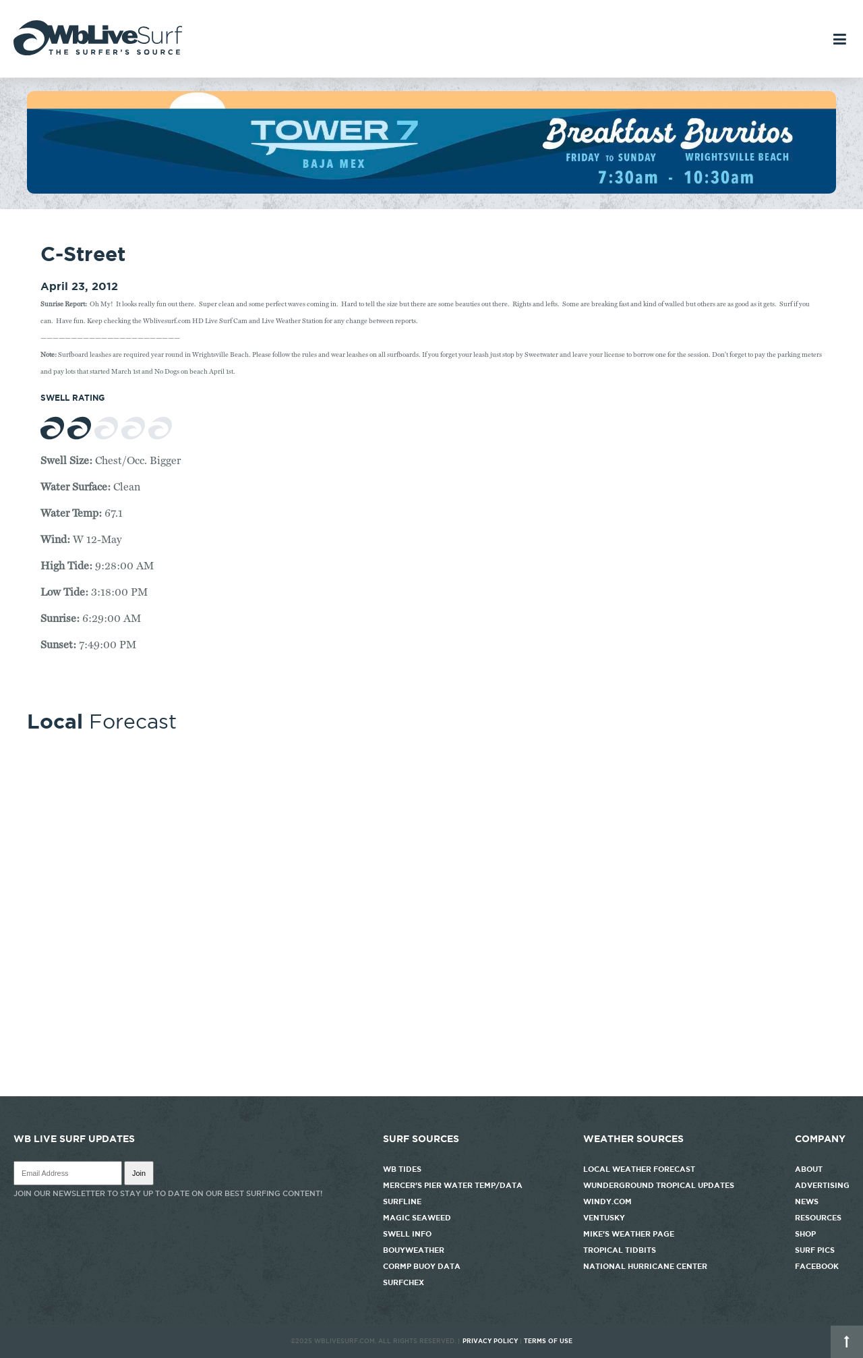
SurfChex (403, 1282)
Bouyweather (413, 1250)
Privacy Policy (490, 1341)
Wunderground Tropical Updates (658, 1185)
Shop (805, 1234)
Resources (818, 1218)
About (809, 1169)
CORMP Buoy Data (421, 1266)
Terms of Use (548, 1341)
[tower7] (431, 190)
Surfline (403, 1201)
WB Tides (402, 1169)
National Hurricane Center (645, 1266)
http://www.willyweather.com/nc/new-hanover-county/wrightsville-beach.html (431, 1089)
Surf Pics (815, 1250)
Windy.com (607, 1201)
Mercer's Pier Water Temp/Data (453, 1185)
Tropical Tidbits (619, 1250)
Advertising (822, 1185)
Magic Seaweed (417, 1218)
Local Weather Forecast (639, 1169)
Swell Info (407, 1234)
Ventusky (604, 1218)
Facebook (817, 1266)
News (807, 1201)
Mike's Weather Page (628, 1234)
